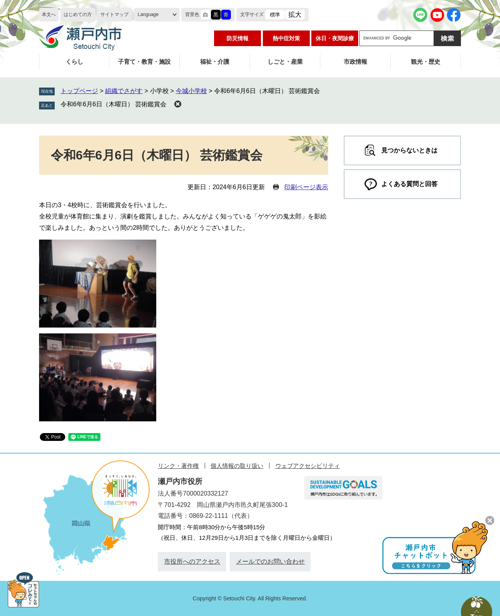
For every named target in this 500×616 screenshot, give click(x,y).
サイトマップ (114, 14)
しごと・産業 (285, 61)
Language (148, 14)
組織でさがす (124, 91)
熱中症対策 (286, 38)
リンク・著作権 (178, 465)
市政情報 (355, 61)
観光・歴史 (425, 61)
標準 (275, 15)
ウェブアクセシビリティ (307, 465)
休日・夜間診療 (335, 38)
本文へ (49, 14)
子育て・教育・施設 (144, 61)
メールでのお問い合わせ (270, 561)
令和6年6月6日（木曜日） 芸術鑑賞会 (113, 104)
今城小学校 (191, 91)
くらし (74, 61)
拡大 (295, 14)
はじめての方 (78, 14)
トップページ (79, 91)
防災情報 (237, 38)
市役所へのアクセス (192, 561)
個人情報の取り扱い (237, 465)
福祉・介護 (214, 61)
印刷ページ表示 (306, 187)
